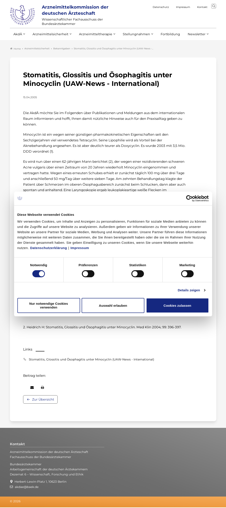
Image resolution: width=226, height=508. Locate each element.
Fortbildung (163, 37)
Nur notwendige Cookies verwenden (48, 305)
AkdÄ (17, 37)
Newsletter (187, 37)
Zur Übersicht (43, 400)
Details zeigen (189, 290)
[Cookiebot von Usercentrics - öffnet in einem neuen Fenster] (189, 198)
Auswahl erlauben (113, 305)
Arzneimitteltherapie (91, 37)
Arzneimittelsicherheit (49, 37)
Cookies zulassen (177, 305)
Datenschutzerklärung (48, 248)
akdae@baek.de (27, 487)
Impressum (79, 248)
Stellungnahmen (130, 37)
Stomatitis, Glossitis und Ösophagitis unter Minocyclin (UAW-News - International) (91, 360)
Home (15, 49)
